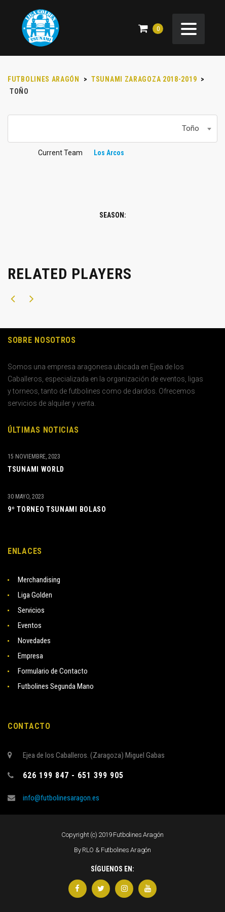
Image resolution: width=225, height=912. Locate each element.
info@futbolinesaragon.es (61, 797)
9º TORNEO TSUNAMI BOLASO (57, 509)
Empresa (30, 655)
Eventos (30, 625)
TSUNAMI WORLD (36, 469)
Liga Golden (35, 595)
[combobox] (112, 129)
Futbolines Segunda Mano (56, 686)
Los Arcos (109, 153)
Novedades (34, 640)
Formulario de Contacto (53, 671)
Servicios (31, 610)
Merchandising (39, 579)
